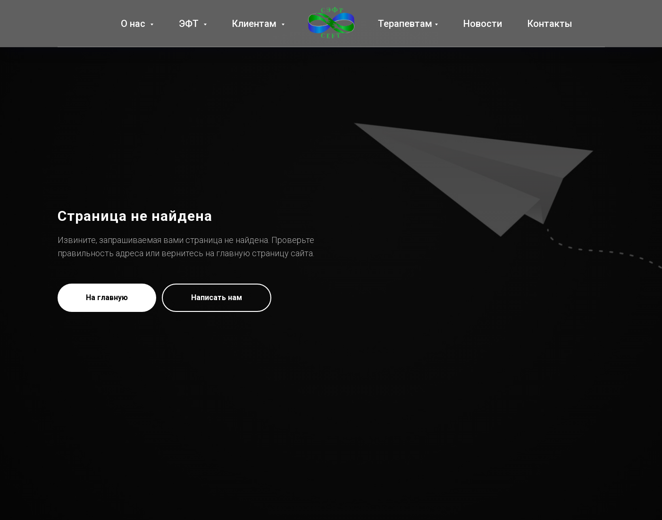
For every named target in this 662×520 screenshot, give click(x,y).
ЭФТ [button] (190, 23)
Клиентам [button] (255, 23)
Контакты (550, 23)
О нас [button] (134, 23)
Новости (482, 23)
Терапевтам (405, 23)
